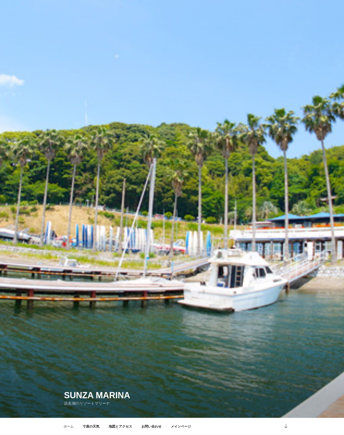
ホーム (69, 426)
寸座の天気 (91, 426)
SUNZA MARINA (97, 395)
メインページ (181, 426)
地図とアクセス (120, 426)
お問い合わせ (151, 426)
